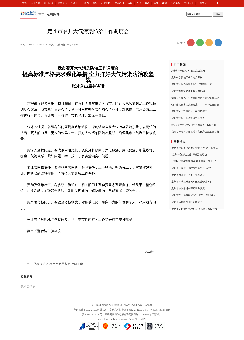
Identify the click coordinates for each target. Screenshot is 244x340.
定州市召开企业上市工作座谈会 (188, 175)
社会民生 (75, 3)
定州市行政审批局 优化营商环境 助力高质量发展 (195, 148)
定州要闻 (35, 3)
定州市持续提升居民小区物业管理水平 (191, 181)
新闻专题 (202, 3)
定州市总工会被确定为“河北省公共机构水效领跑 (195, 195)
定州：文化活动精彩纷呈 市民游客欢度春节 (194, 209)
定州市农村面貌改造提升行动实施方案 (191, 84)
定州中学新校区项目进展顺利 (186, 77)
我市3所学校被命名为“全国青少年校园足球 (193, 125)
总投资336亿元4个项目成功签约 (188, 70)
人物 (138, 3)
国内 (86, 3)
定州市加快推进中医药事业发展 (188, 188)
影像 (156, 3)
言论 (130, 3)
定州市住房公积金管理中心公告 (188, 118)
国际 (95, 3)
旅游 (164, 3)
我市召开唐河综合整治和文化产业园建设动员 (195, 131)
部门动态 (49, 3)
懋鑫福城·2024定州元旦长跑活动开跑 (58, 264)
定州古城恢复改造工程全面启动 (188, 91)
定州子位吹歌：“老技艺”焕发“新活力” (191, 168)
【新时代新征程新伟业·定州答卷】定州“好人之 (195, 161)
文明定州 (189, 3)
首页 (24, 3)
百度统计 (157, 314)
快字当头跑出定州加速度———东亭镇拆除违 (195, 104)
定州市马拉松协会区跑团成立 (186, 202)
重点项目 (119, 3)
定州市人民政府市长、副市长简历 (189, 111)
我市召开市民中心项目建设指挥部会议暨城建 (195, 98)
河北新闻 (106, 3)
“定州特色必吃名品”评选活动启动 (189, 154)
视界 (147, 3)
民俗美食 (175, 3)
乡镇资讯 (62, 3)
